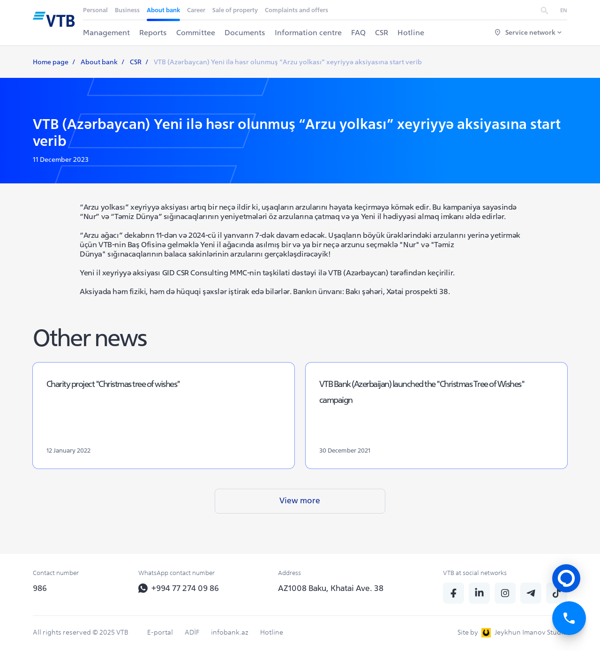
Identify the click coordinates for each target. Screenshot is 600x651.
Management (106, 32)
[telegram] (530, 593)
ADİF (192, 632)
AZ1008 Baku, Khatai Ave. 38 (331, 588)
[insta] (505, 593)
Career (197, 10)
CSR (382, 32)
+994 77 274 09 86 (180, 588)
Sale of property (235, 10)
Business (127, 10)
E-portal (160, 632)
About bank (163, 10)
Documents (245, 32)
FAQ (359, 32)
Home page (50, 62)
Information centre (308, 32)
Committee (196, 32)
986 (40, 588)
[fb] (453, 593)
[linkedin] (479, 593)
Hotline (411, 32)
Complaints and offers (297, 10)
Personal (95, 10)
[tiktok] (556, 593)
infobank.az (229, 632)
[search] (544, 10)
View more (300, 512)
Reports (153, 32)
